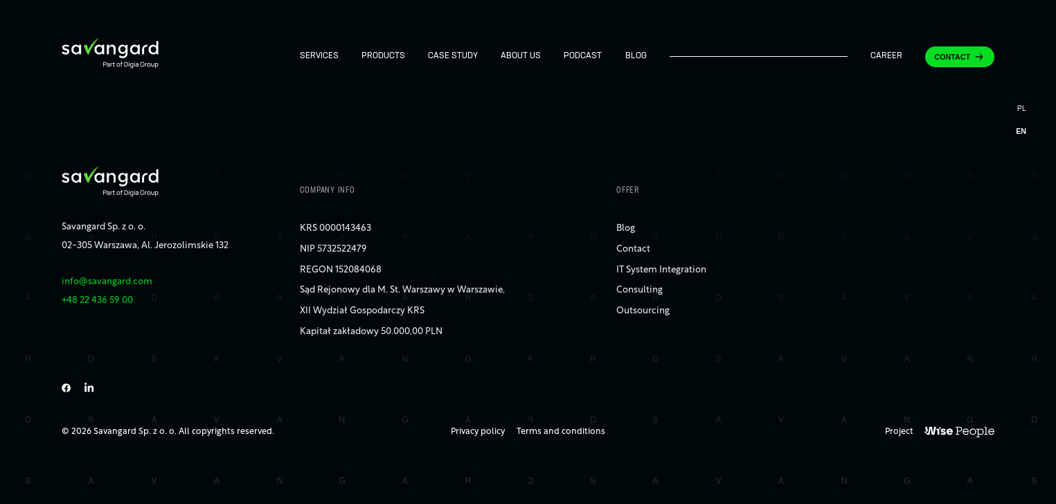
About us (521, 56)
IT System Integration (661, 270)
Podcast (583, 56)
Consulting (639, 290)
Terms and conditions (561, 432)
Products (383, 56)
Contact (952, 57)
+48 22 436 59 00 (97, 300)
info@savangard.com (107, 281)
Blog (636, 56)
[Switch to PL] (1021, 110)
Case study (453, 56)
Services (319, 56)
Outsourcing (643, 310)
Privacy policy (478, 432)
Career (886, 56)
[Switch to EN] (1021, 131)
